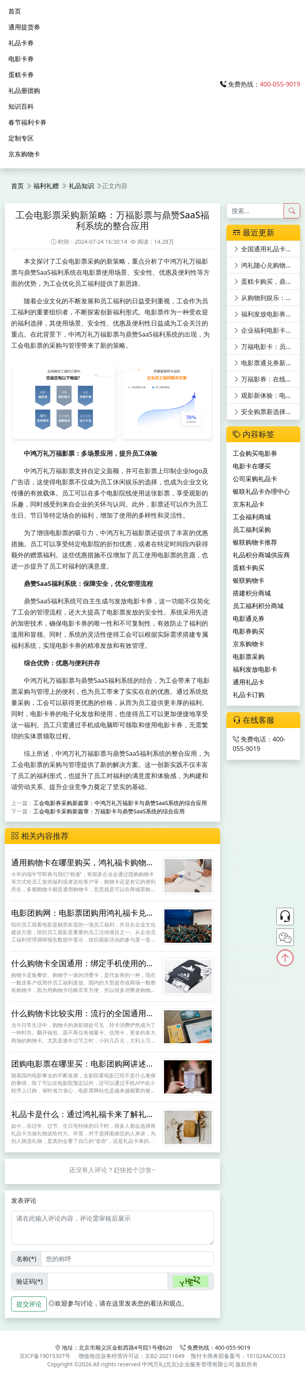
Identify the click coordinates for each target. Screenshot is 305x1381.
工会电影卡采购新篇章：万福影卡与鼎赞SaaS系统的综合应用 (109, 811)
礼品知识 (81, 185)
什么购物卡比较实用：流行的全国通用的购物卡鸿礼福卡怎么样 (82, 1018)
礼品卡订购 (248, 694)
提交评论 (29, 1304)
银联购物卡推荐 (255, 542)
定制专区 (21, 138)
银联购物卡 (248, 580)
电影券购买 (248, 631)
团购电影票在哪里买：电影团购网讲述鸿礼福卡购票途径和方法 (82, 1068)
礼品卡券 (21, 43)
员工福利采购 (252, 529)
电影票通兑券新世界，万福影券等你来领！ (266, 362)
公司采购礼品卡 (255, 478)
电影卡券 (21, 58)
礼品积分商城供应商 (261, 555)
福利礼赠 (46, 185)
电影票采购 (248, 656)
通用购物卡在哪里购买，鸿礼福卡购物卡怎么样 (82, 867)
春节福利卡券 (27, 122)
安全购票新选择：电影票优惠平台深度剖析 (266, 411)
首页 (14, 11)
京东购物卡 (24, 154)
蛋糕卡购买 (248, 567)
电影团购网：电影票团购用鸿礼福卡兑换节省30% (82, 917)
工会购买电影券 (255, 453)
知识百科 (21, 106)
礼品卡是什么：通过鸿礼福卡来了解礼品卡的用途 (82, 1119)
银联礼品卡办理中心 (261, 491)
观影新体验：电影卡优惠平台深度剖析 (266, 395)
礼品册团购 (24, 90)
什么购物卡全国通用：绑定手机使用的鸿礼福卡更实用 (82, 968)
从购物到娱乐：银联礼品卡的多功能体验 (266, 297)
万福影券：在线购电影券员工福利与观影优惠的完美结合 (266, 379)
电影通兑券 (248, 618)
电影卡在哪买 (252, 466)
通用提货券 (24, 27)
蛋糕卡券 (21, 74)
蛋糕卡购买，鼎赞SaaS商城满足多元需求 (266, 281)
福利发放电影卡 (255, 669)
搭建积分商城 (252, 593)
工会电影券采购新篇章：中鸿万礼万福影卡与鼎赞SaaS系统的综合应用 (120, 803)
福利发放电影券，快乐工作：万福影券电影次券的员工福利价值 (266, 314)
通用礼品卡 (248, 682)
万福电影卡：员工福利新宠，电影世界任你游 (266, 346)
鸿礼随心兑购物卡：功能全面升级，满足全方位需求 (266, 265)
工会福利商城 (252, 516)
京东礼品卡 (248, 504)
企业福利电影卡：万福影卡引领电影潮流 (266, 330)
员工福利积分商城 (258, 605)
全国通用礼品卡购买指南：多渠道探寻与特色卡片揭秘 (266, 249)
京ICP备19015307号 (44, 1356)
